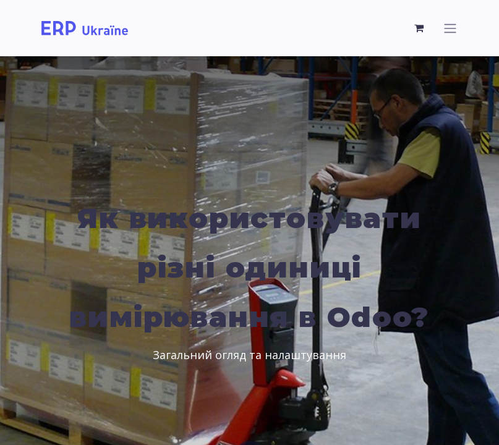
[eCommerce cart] (419, 27)
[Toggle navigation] (450, 28)
